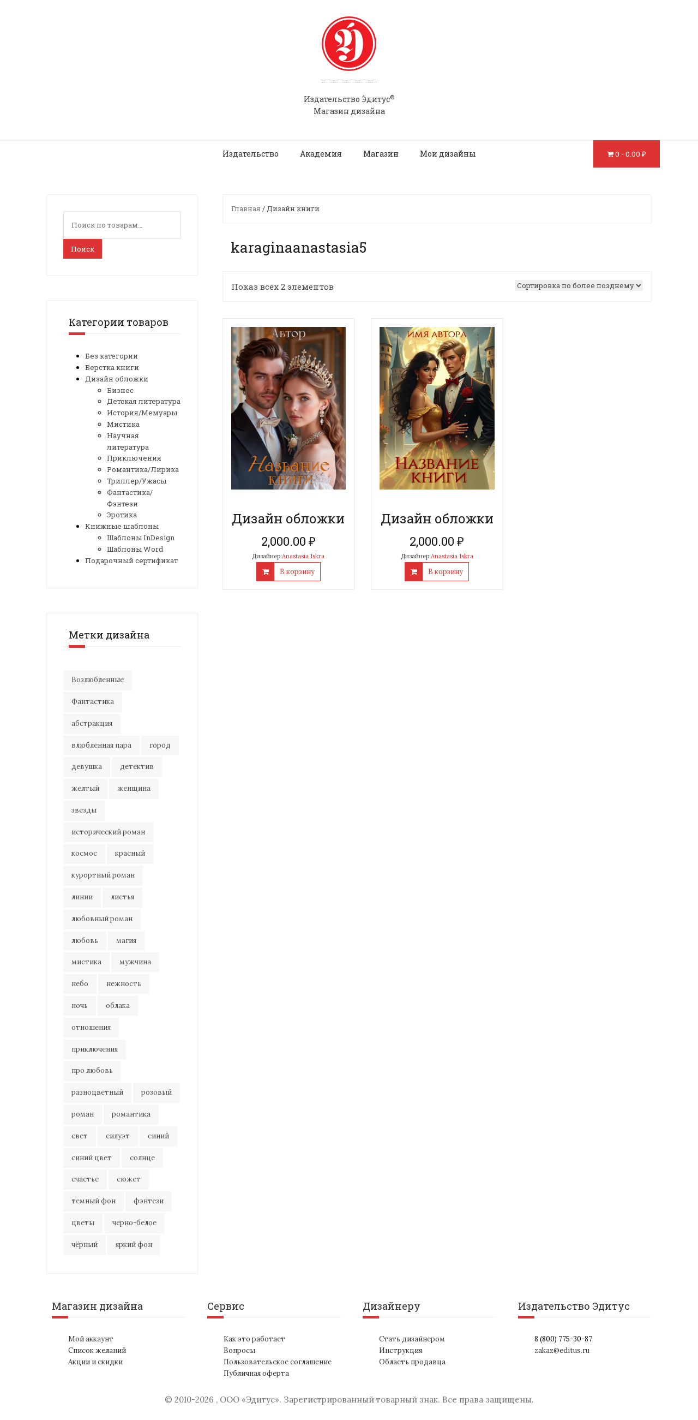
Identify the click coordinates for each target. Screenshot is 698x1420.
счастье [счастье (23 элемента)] (85, 1179)
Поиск (82, 249)
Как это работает (254, 1339)
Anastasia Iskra (303, 556)
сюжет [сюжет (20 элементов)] (129, 1179)
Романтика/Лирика (143, 469)
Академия (321, 153)
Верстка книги (112, 367)
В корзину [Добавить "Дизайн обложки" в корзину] (297, 571)
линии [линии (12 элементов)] (82, 897)
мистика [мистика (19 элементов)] (86, 961)
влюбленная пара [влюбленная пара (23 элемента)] (101, 745)
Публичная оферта (256, 1373)
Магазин (381, 153)
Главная (246, 208)
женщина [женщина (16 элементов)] (134, 788)
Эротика (122, 515)
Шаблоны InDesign (140, 537)
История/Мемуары (142, 412)
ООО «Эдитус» (249, 1399)
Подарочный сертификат (131, 560)
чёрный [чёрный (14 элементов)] (84, 1244)
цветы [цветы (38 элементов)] (82, 1222)
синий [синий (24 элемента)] (158, 1136)
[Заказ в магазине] (579, 285)
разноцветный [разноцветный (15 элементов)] (97, 1092)
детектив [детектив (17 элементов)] (137, 766)
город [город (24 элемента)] (160, 745)
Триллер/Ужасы (136, 481)
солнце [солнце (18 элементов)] (142, 1157)
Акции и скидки (95, 1362)
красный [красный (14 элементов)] (130, 853)
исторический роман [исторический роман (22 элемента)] (108, 832)
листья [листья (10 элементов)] (122, 897)
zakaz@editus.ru (561, 1350)
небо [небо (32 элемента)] (79, 983)
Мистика (123, 424)
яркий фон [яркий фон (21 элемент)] (134, 1244)
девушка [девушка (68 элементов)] (86, 766)
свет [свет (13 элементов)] (79, 1136)
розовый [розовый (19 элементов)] (156, 1092)
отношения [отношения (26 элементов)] (91, 1027)
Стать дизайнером (412, 1339)
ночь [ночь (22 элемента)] (79, 1005)
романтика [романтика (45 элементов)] (131, 1114)
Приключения (134, 458)
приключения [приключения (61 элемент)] (94, 1049)
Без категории (111, 356)
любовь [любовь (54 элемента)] (84, 940)
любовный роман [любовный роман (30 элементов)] (102, 918)
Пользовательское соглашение (278, 1362)
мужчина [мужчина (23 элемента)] (135, 961)
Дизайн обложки (116, 379)
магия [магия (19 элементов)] (126, 940)
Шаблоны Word (135, 549)
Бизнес (120, 390)
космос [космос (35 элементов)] (84, 853)
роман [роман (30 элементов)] (82, 1114)
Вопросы (239, 1350)
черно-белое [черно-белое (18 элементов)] (134, 1222)
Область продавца (412, 1362)
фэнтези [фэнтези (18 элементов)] (149, 1201)
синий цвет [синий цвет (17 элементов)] (91, 1157)
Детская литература (143, 401)
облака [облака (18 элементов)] (118, 1005)
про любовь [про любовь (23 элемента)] (92, 1070)
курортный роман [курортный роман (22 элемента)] (103, 875)
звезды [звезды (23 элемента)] (84, 810)
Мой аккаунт (90, 1339)
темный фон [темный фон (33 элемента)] (93, 1201)
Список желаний (97, 1350)
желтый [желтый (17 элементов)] (85, 788)
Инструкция (400, 1350)
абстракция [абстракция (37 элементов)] (91, 723)
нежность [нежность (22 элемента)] (123, 983)
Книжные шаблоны (122, 526)
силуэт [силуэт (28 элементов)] (118, 1136)
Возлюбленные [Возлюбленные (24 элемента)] (97, 679)
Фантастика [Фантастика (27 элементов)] (92, 701)
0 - (630, 154)
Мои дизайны (448, 153)
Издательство (250, 153)
